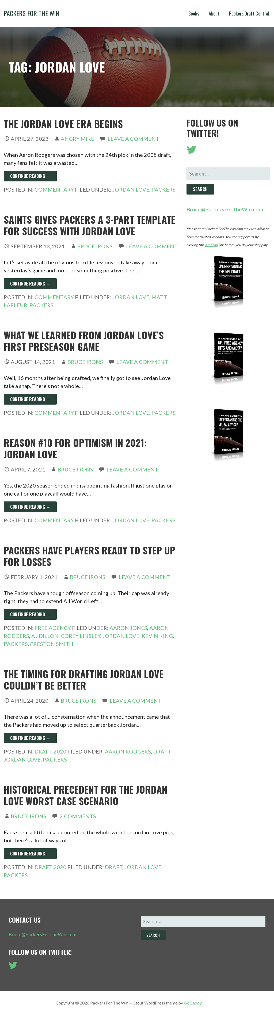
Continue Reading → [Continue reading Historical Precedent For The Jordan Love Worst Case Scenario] (30, 853)
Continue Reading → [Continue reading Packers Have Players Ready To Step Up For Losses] (30, 614)
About (214, 13)
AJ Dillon (45, 636)
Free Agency (53, 628)
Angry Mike (77, 138)
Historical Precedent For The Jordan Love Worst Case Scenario (85, 795)
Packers (163, 189)
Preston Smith (51, 644)
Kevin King (157, 636)
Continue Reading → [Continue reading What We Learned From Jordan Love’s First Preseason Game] (30, 399)
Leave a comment (133, 138)
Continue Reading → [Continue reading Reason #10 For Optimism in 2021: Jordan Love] (30, 507)
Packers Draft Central (249, 13)
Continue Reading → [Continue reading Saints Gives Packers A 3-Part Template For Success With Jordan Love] (30, 283)
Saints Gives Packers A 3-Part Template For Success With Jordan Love (89, 225)
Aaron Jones (128, 628)
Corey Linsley (80, 636)
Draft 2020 (50, 751)
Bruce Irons (95, 246)
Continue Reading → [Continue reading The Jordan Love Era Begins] (30, 176)
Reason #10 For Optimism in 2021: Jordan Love (75, 448)
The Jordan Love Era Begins (63, 123)
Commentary (54, 189)
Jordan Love (130, 189)
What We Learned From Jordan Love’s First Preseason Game (84, 340)
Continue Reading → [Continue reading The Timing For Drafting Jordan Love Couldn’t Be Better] (30, 738)
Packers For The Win (31, 13)
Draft (161, 751)
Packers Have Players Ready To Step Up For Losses (89, 556)
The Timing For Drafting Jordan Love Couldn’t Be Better (83, 679)
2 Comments (78, 816)
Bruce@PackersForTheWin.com (225, 209)
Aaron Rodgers (128, 751)
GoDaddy (193, 1002)
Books (193, 13)
